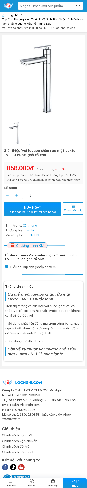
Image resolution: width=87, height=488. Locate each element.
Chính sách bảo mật (17, 435)
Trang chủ (10, 15)
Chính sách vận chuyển (19, 441)
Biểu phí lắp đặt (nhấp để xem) (33, 267)
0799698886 (36, 180)
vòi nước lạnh (54, 306)
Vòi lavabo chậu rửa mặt (47, 293)
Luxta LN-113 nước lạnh (39, 353)
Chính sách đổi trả (15, 446)
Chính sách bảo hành (18, 452)
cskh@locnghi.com (26, 405)
